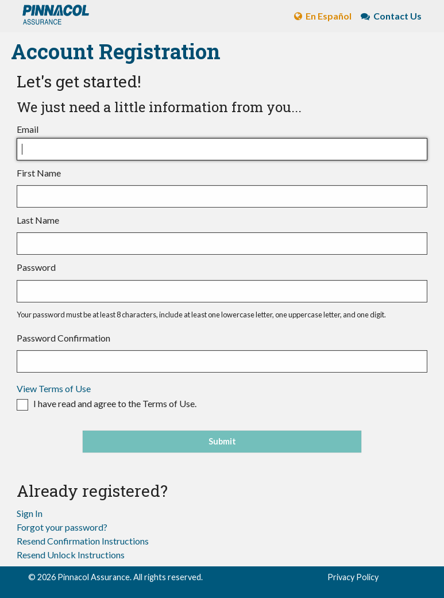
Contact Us (387, 15)
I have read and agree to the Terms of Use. (114, 403)
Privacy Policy (353, 577)
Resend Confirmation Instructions (83, 540)
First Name (222, 187)
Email (222, 142)
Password (222, 282)
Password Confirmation (222, 352)
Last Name (222, 234)
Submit (222, 441)
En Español (318, 15)
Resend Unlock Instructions (71, 554)
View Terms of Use (54, 388)
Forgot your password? (62, 527)
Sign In (30, 513)
